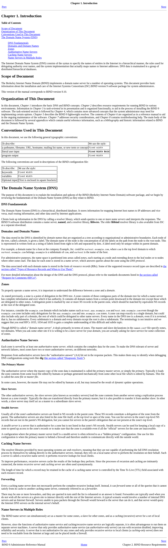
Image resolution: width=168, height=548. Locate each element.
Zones (11, 48)
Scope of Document (11, 28)
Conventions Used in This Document (20, 34)
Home (84, 544)
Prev (4, 6)
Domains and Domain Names (23, 46)
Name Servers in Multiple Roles (25, 57)
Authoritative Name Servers (22, 51)
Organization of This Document (18, 31)
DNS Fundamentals (18, 43)
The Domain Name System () (19, 37)
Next (163, 6)
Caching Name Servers (20, 54)
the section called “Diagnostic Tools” (64, 358)
